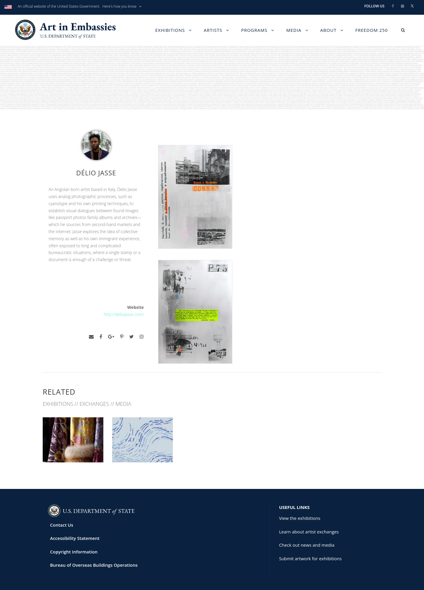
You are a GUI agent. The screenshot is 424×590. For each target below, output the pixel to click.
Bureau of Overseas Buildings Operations (94, 542)
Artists (213, 30)
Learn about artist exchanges (309, 509)
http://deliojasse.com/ (124, 314)
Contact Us (61, 502)
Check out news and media (306, 522)
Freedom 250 (371, 30)
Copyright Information (73, 529)
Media (293, 30)
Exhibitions (170, 30)
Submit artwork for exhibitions (310, 536)
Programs (254, 30)
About (328, 30)
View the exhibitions (299, 496)
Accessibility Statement (75, 516)
